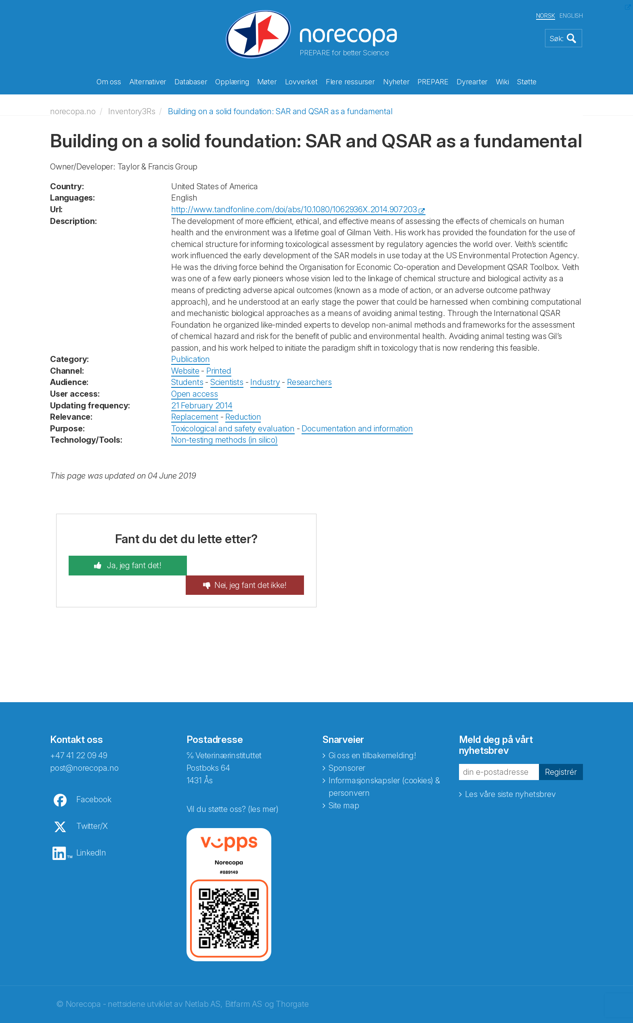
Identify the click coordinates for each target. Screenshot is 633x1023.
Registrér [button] (561, 752)
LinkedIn (91, 832)
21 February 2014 (202, 405)
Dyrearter (472, 81)
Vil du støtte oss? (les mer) (233, 789)
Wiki (502, 81)
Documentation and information (357, 428)
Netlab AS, (203, 984)
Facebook (93, 779)
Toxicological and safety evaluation (233, 428)
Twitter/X (92, 806)
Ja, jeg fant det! (131, 565)
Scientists (226, 382)
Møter (267, 81)
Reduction (243, 416)
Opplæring (232, 81)
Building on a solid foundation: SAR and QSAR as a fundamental (280, 110)
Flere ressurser (350, 81)
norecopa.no (73, 110)
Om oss (108, 81)
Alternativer (148, 81)
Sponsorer (347, 748)
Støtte (527, 81)
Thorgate (292, 984)
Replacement (194, 416)
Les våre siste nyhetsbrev (510, 774)
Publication (190, 359)
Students (187, 382)
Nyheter (396, 81)
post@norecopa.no (84, 748)
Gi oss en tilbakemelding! (372, 735)
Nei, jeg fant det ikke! (253, 565)
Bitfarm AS (243, 984)
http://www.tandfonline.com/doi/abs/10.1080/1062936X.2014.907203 (294, 209)
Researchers (309, 382)
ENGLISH (571, 15)
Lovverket (301, 81)
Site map (344, 785)
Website (185, 370)
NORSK (545, 15)
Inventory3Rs (131, 110)
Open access (194, 393)
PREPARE (433, 81)
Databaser (190, 81)
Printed (218, 370)
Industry (265, 382)
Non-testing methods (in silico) (224, 439)
